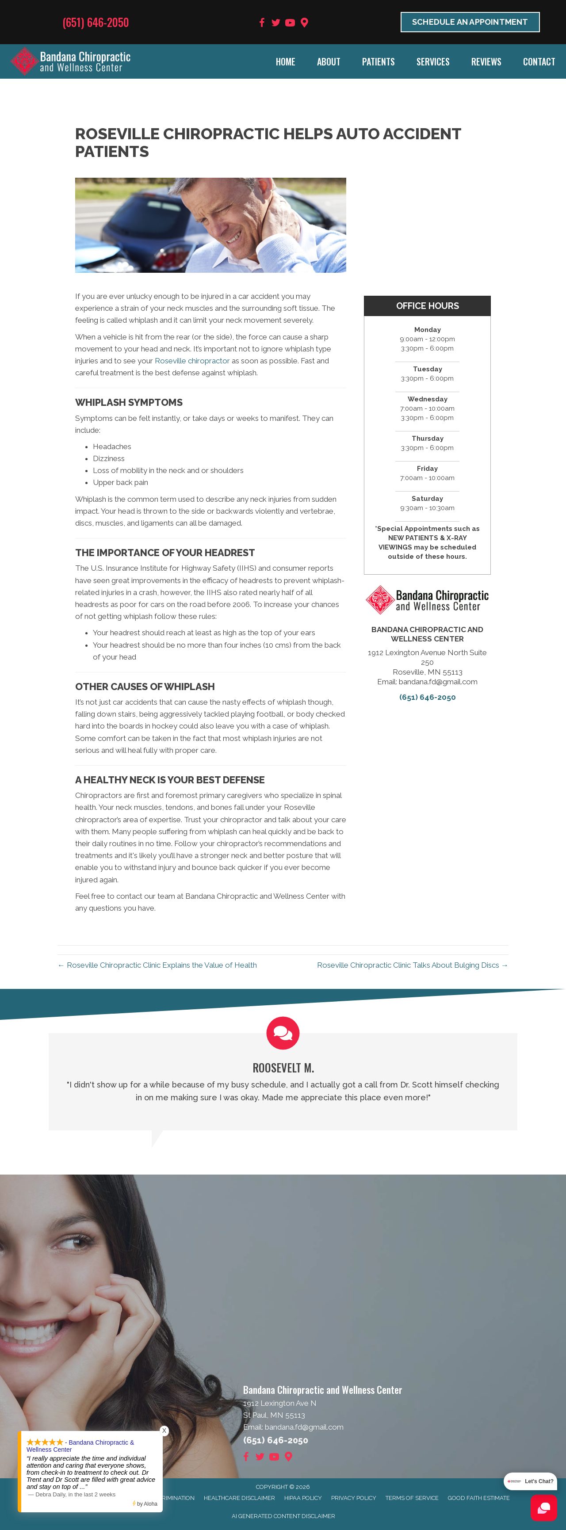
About (328, 61)
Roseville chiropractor (192, 360)
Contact (539, 61)
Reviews (486, 61)
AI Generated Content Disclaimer (283, 1516)
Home (285, 61)
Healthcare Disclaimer (239, 1498)
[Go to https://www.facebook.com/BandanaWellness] (262, 24)
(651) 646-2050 (95, 22)
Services (433, 61)
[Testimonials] (283, 1081)
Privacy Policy (353, 1498)
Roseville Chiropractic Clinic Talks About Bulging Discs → (413, 965)
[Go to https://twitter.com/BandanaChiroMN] (276, 24)
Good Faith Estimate (479, 1498)
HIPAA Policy (303, 1498)
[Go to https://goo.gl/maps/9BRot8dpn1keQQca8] (304, 24)
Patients (378, 61)
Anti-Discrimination (164, 1498)
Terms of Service (412, 1498)
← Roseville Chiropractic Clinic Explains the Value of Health (157, 965)
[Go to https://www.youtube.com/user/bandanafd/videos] (290, 24)
